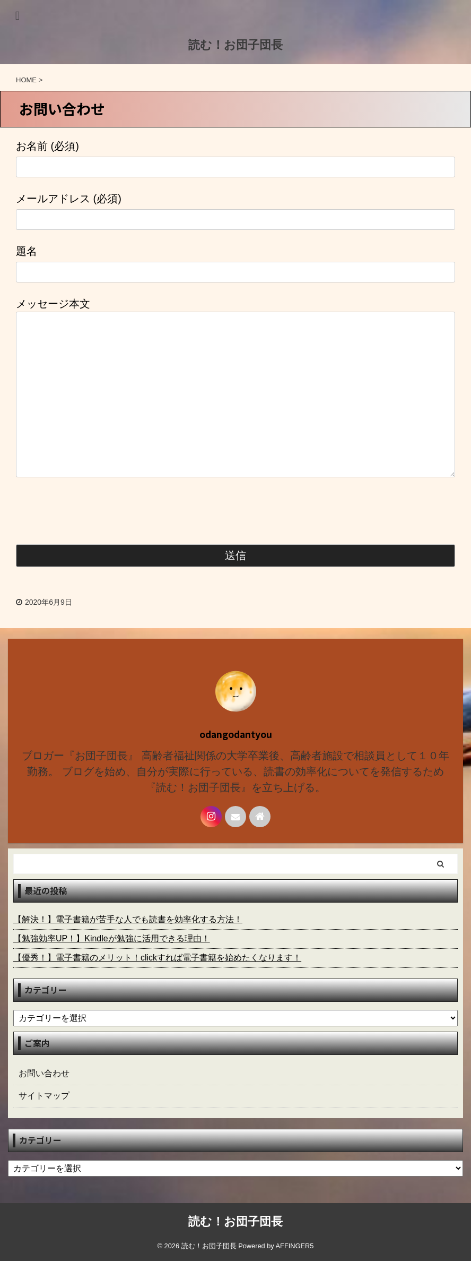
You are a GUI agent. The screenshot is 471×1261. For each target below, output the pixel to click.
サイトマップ (44, 1095)
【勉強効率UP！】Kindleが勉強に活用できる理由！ (111, 938)
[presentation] (96, 513)
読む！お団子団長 (235, 45)
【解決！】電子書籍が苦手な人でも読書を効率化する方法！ (127, 919)
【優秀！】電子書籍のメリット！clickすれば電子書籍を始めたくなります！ (157, 957)
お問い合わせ (44, 1073)
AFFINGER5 (295, 1246)
